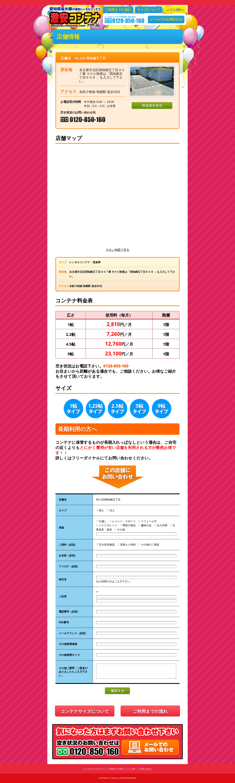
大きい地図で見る (117, 250)
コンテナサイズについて (85, 711)
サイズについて (148, 9)
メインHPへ (175, 9)
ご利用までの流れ (118, 9)
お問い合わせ (146, 769)
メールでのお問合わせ (166, 19)
